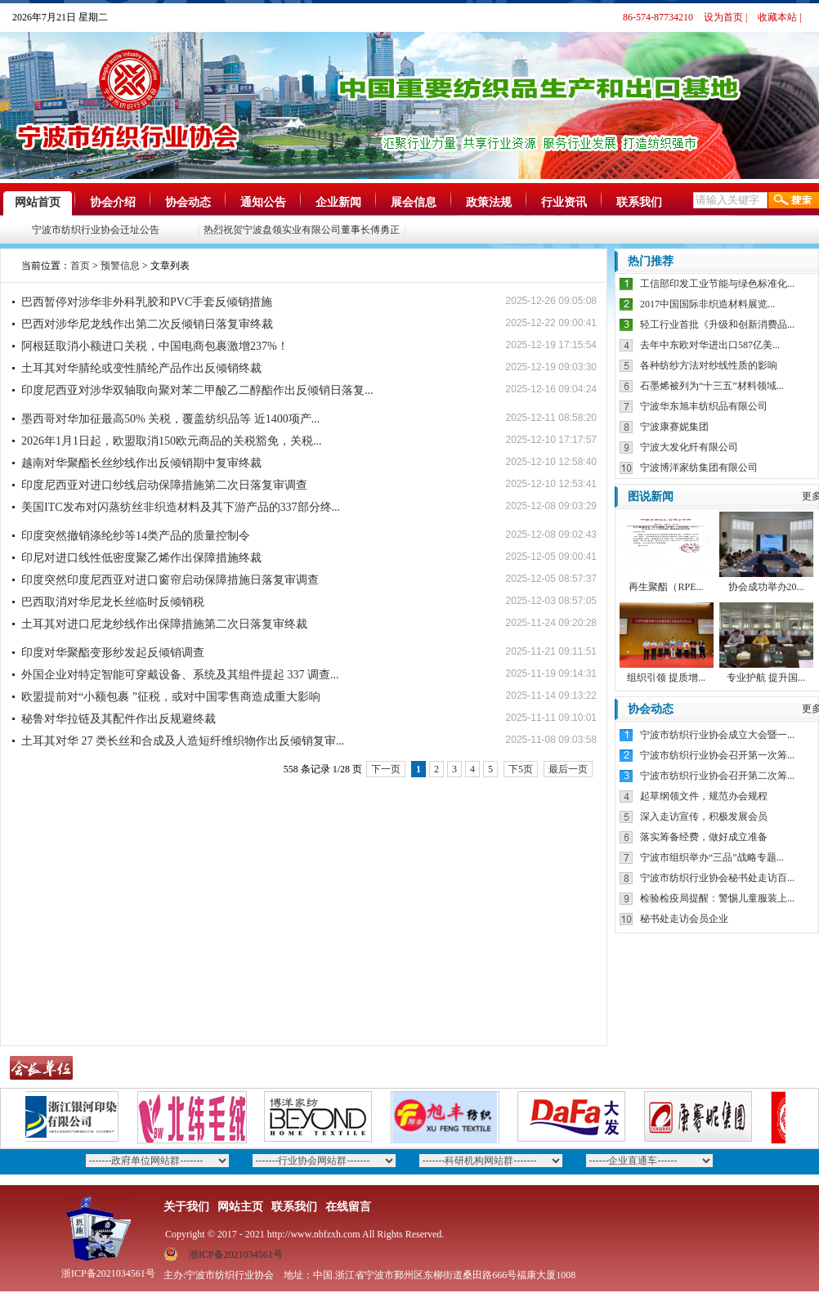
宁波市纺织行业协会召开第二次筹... (717, 775)
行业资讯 (564, 202)
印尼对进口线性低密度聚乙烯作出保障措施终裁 (141, 558)
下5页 (520, 769)
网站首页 (37, 202)
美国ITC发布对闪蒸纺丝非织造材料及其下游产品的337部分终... (180, 507)
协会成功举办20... (766, 587)
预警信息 (120, 265)
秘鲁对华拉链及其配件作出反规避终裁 (118, 719)
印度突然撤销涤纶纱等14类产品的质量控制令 (135, 536)
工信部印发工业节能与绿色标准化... (717, 283)
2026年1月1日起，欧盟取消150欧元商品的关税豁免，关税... (171, 441)
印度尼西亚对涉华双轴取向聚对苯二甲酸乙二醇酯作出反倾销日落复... (197, 390)
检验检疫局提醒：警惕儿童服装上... (717, 898)
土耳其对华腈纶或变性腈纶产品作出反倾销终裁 (141, 368)
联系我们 (639, 202)
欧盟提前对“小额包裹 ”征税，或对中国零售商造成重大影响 (170, 697)
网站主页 (240, 1207)
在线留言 (348, 1207)
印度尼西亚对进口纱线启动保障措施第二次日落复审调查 (164, 485)
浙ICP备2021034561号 (236, 1254)
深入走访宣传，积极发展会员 (704, 816)
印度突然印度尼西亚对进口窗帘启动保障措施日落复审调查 (170, 580)
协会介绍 (113, 202)
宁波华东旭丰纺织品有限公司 (704, 406)
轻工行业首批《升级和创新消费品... (717, 324)
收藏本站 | (779, 17)
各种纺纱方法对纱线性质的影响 (708, 365)
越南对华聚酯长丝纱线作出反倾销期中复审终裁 (141, 463)
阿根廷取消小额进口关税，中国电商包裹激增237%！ (155, 346)
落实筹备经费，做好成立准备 (704, 837)
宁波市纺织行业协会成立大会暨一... (717, 734)
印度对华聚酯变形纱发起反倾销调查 (112, 652)
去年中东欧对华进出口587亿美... (710, 345)
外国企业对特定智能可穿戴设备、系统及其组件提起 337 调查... (180, 675)
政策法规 (489, 202)
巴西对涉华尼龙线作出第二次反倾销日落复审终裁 (147, 324)
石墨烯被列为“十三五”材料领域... (712, 385)
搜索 (793, 200)
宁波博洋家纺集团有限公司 (699, 467)
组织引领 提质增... (666, 677)
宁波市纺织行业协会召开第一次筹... (717, 755)
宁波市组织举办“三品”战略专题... (712, 857)
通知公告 (263, 202)
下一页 (386, 769)
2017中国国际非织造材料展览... (707, 304)
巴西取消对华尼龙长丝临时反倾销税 (112, 602)
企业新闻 (338, 202)
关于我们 (186, 1207)
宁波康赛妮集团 (674, 426)
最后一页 (568, 769)
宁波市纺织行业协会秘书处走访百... (717, 878)
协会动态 (188, 202)
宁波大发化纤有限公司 (689, 447)
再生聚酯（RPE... (666, 587)
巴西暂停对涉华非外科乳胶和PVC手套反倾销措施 (146, 302)
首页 (80, 265)
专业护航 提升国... (766, 677)
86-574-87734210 (658, 17)
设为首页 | (725, 17)
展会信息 (413, 202)
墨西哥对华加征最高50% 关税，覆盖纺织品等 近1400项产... (170, 419)
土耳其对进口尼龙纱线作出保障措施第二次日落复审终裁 (164, 624)
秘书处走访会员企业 (684, 918)
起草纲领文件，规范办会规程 (704, 796)
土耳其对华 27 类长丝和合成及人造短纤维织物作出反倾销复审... (183, 741)
